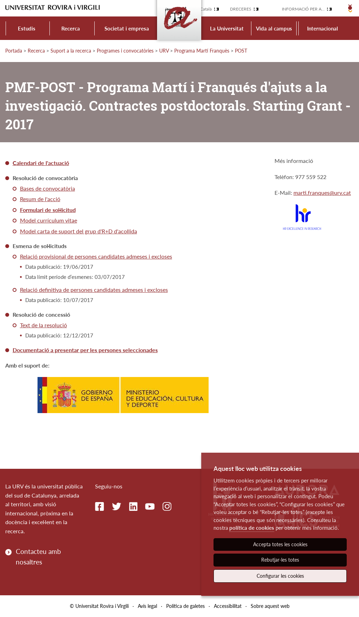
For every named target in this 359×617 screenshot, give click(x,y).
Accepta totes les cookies (280, 544)
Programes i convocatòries (125, 51)
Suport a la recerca (70, 51)
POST (241, 51)
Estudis (26, 28)
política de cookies (251, 528)
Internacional (322, 28)
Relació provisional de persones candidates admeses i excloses (96, 256)
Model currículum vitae (48, 220)
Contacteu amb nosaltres (38, 556)
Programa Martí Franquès (201, 51)
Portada (13, 51)
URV (164, 51)
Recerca (70, 28)
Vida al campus (274, 28)
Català (206, 9)
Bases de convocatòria (47, 188)
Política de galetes (185, 606)
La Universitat (227, 28)
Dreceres (240, 9)
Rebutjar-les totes (280, 560)
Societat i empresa (126, 28)
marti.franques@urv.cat (322, 192)
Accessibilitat (228, 606)
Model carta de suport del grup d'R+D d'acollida (78, 231)
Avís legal (147, 606)
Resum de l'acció (40, 199)
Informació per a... (303, 9)
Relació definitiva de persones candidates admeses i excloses (94, 289)
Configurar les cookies (280, 576)
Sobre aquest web (270, 606)
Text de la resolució (43, 325)
